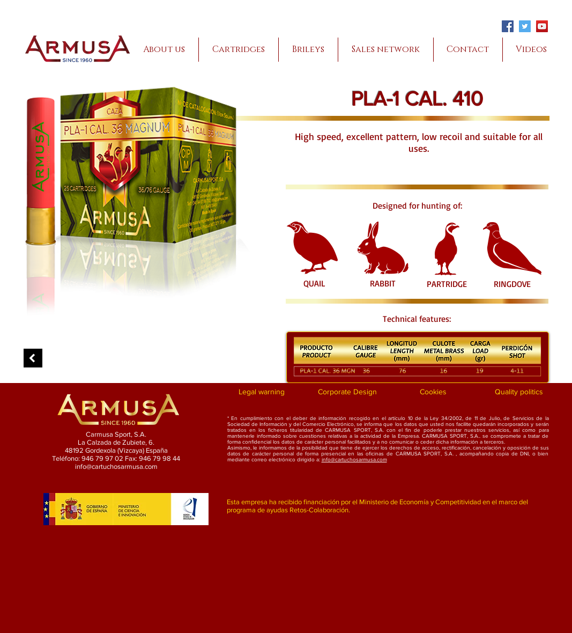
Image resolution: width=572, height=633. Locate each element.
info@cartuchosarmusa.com (354, 459)
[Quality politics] (519, 392)
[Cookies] (433, 392)
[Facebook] (508, 26)
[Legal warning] (262, 392)
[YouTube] (542, 26)
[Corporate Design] (348, 392)
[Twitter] (525, 26)
